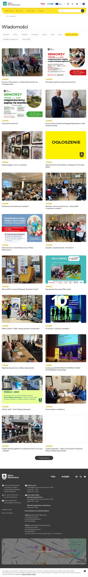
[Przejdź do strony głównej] (10, 476)
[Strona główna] (6, 16)
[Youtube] (77, 4)
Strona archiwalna (7, 513)
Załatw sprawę (9, 11)
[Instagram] (72, 4)
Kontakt (41, 11)
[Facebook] (68, 4)
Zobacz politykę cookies (28, 574)
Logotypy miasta (7, 509)
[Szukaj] (71, 10)
